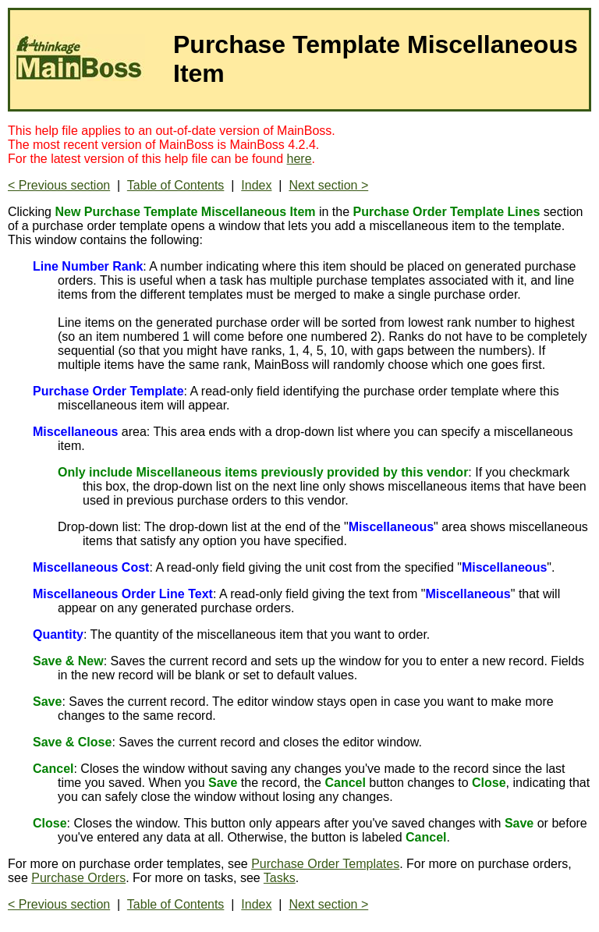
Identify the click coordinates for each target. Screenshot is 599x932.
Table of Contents (176, 185)
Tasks (280, 877)
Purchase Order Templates (325, 863)
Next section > (328, 185)
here (299, 158)
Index (256, 185)
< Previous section (59, 185)
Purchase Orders (78, 877)
